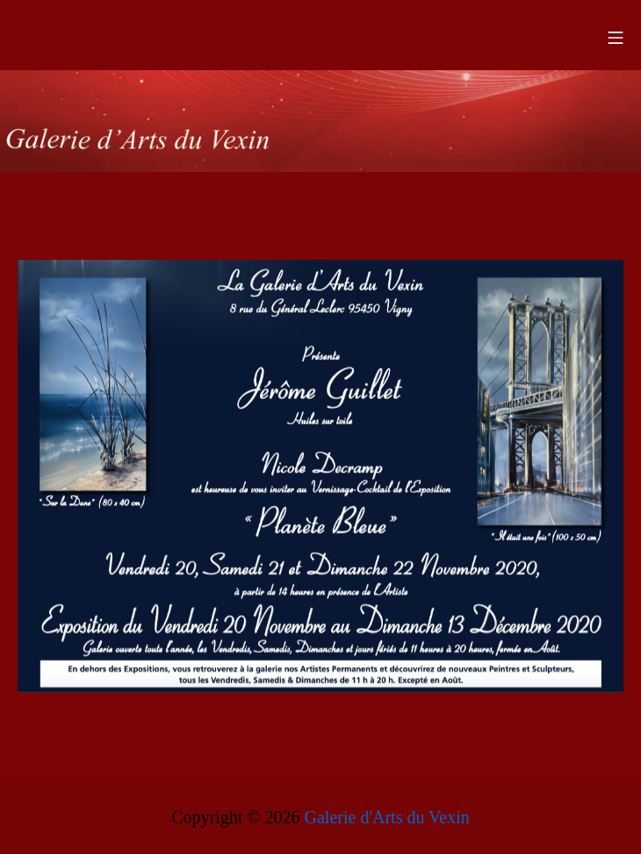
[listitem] (93, 384)
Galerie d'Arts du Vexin (387, 817)
